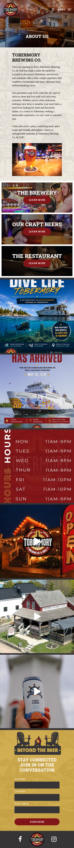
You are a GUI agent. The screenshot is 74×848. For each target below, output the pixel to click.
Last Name (19, 791)
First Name (20, 779)
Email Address (22, 803)
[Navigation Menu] (64, 9)
